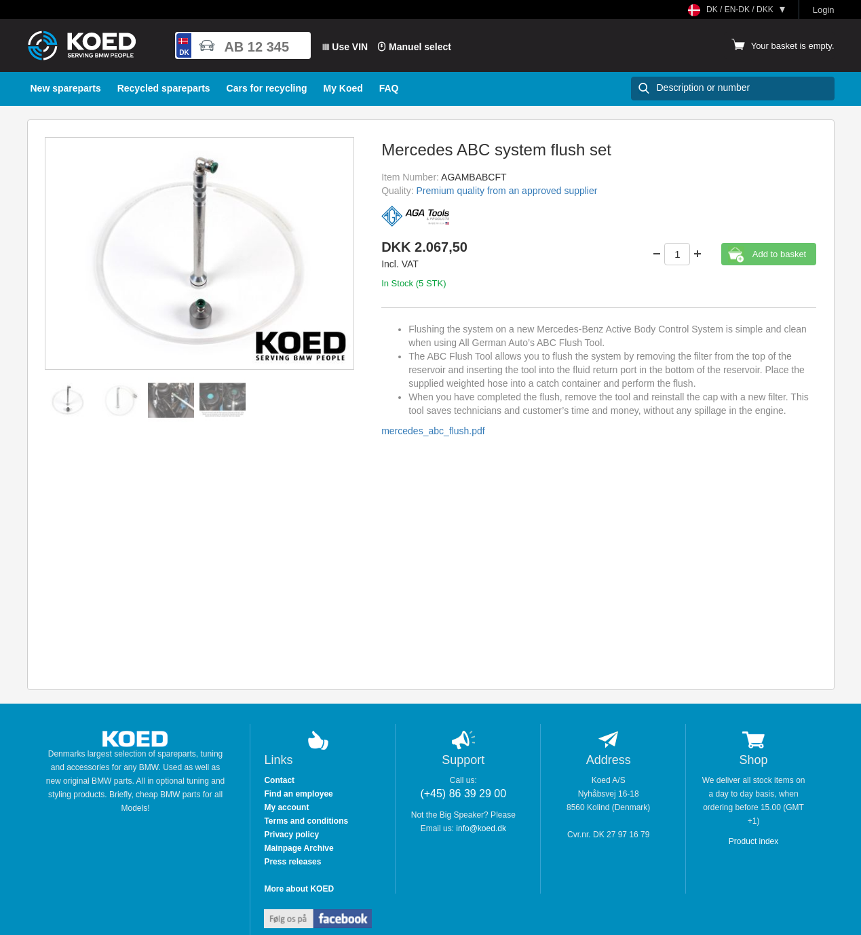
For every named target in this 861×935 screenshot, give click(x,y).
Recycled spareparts (163, 88)
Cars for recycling (267, 88)
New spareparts (66, 88)
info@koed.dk (481, 828)
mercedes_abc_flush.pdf (433, 430)
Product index (753, 841)
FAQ (389, 88)
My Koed (342, 88)
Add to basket (779, 254)
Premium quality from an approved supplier (507, 190)
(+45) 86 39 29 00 (463, 793)
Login (824, 10)
